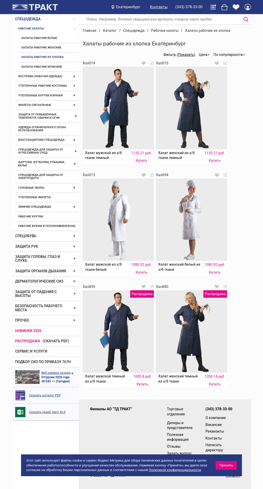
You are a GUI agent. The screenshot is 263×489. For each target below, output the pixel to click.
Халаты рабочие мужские (41, 66)
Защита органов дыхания (40, 271)
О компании (215, 418)
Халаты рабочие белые (39, 38)
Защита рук (26, 246)
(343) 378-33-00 (189, 7)
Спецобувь (25, 236)
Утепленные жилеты (34, 197)
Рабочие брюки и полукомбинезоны (47, 226)
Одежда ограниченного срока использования (42, 129)
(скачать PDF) (56, 341)
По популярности (228, 55)
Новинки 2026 (28, 331)
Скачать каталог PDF (45, 395)
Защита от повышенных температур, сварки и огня (39, 116)
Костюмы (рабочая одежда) (40, 76)
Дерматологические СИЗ (39, 281)
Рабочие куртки (30, 216)
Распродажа (27, 341)
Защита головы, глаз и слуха (37, 259)
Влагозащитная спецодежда (41, 140)
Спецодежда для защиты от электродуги (40, 176)
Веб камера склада (55, 373)
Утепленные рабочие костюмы (42, 85)
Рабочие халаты (31, 28)
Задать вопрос (179, 453)
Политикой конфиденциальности (175, 470)
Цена (203, 55)
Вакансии (213, 425)
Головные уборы (31, 187)
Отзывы (174, 446)
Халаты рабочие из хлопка (42, 57)
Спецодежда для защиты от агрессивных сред (40, 151)
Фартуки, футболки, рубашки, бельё (41, 164)
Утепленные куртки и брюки (40, 95)
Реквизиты (214, 431)
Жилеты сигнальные (34, 105)
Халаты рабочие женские (41, 47)
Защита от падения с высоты (36, 294)
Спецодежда (28, 19)
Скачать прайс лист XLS (47, 412)
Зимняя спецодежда (34, 206)
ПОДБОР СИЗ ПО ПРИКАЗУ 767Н (43, 362)
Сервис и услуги (31, 351)
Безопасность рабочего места (38, 308)
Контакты (159, 7)
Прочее (22, 320)
